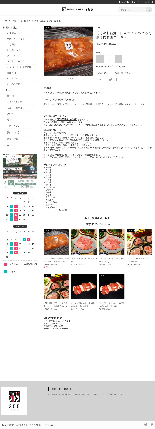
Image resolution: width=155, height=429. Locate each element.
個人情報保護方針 (82, 394)
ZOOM (70, 78)
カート (151, 2)
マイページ (138, 2)
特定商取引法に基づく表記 (60, 394)
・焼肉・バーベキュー (122, 73)
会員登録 (125, 2)
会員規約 (112, 394)
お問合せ (122, 394)
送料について (99, 394)
